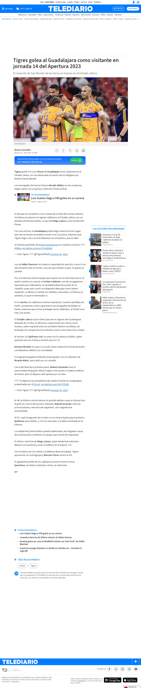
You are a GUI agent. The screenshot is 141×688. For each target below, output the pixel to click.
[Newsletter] (138, 3)
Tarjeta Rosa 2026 (130, 19)
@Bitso (18, 248)
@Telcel (36, 384)
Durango (97, 2)
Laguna (70, 2)
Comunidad (32, 15)
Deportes (76, 15)
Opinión (110, 15)
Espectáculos (48, 15)
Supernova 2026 (58, 19)
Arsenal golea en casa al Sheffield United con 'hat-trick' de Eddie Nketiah (52, 543)
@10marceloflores (48, 245)
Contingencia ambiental (73, 19)
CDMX (42, 2)
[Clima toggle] (23, 9)
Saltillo (84, 2)
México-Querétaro (106, 19)
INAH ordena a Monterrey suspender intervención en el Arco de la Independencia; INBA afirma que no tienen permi (114, 304)
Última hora (22, 15)
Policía (39, 15)
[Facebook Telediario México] (109, 669)
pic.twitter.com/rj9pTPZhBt (55, 384)
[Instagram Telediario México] (122, 669)
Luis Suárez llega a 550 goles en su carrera (57, 198)
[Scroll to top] (135, 661)
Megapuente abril (46, 19)
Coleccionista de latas (31, 19)
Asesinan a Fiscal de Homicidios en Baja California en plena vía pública (112, 238)
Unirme (74, 160)
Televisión (118, 15)
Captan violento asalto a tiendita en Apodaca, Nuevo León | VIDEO (114, 269)
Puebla (76, 2)
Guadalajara (60, 2)
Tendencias (59, 15)
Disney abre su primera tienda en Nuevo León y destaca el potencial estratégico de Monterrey (114, 254)
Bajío (90, 2)
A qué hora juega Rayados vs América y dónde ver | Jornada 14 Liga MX (51, 550)
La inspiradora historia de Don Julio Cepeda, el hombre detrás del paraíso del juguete (114, 285)
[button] (57, 150)
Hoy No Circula (18, 19)
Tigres (33, 565)
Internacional (86, 15)
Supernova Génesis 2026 (90, 19)
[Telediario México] (70, 8)
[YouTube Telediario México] (136, 669)
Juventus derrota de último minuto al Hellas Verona (46, 537)
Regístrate (133, 9)
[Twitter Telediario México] (116, 669)
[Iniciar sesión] (134, 2)
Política (103, 15)
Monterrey (49, 2)
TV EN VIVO (119, 9)
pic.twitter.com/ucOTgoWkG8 (37, 248)
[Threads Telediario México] (129, 669)
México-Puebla (118, 19)
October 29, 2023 (59, 254)
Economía (95, 15)
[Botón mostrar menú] (8, 9)
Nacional (68, 15)
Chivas (22, 565)
